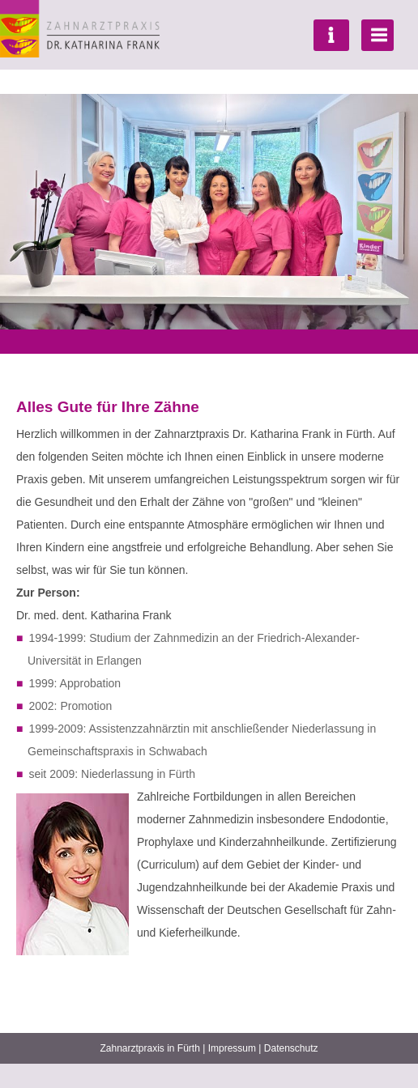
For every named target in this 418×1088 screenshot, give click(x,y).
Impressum (232, 1048)
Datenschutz (291, 1048)
